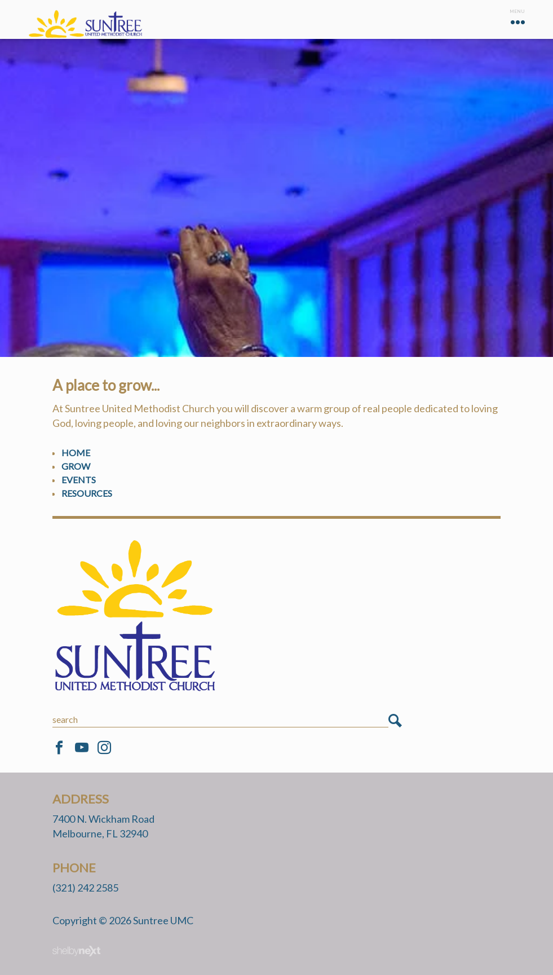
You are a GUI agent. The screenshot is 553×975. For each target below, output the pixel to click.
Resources (86, 493)
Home (75, 452)
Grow (75, 466)
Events (78, 479)
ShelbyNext (76, 951)
